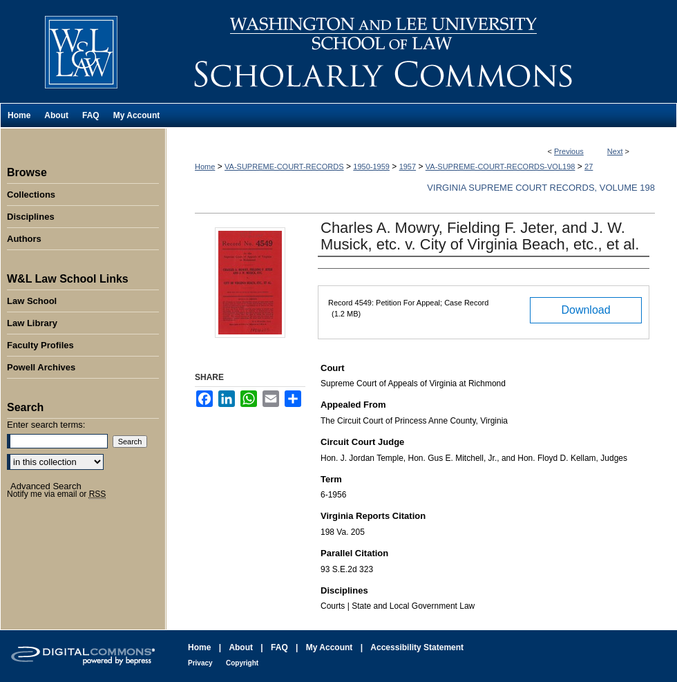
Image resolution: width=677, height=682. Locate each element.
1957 (407, 166)
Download (585, 310)
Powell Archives (41, 367)
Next (615, 151)
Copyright (242, 663)
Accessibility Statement (417, 647)
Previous (569, 151)
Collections (31, 194)
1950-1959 (371, 166)
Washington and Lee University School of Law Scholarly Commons (421, 51)
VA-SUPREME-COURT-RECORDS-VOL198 (500, 166)
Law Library (32, 323)
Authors (24, 239)
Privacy (200, 663)
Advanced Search (46, 486)
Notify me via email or (56, 494)
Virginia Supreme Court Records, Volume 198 (541, 187)
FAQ (279, 647)
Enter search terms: (46, 424)
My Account (329, 647)
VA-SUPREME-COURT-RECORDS (284, 166)
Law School (32, 301)
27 (588, 166)
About (241, 647)
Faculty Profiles (40, 345)
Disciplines (31, 216)
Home (205, 166)
